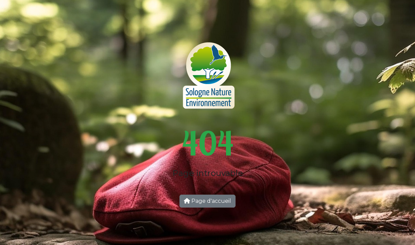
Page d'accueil (207, 201)
